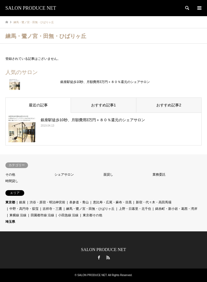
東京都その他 (92, 215)
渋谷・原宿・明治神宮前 (47, 202)
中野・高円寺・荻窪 (24, 209)
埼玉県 (10, 222)
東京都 (10, 202)
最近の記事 (38, 105)
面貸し (108, 174)
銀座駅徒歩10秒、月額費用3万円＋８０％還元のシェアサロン (105, 82)
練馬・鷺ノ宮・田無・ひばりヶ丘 (90, 209)
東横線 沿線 (17, 215)
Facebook (99, 257)
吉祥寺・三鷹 (52, 209)
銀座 (22, 202)
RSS (108, 257)
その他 (10, 174)
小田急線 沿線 (68, 215)
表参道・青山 (79, 202)
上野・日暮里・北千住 (135, 209)
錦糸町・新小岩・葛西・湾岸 (176, 209)
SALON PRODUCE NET (103, 249)
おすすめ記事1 (103, 105)
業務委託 (159, 174)
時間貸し (11, 181)
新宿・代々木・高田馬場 (153, 202)
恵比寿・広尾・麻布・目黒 (112, 202)
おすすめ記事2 (168, 105)
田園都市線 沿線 (42, 215)
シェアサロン (64, 174)
